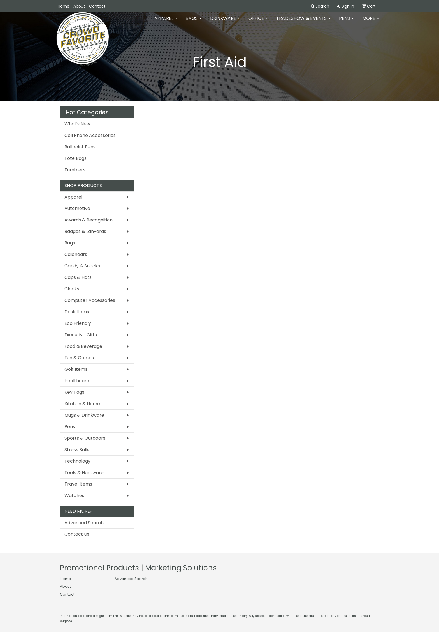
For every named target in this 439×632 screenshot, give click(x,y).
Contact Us (76, 534)
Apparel (165, 22)
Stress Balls (76, 449)
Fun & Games (79, 358)
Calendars (75, 254)
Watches (74, 495)
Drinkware (225, 22)
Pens (346, 22)
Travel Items (78, 484)
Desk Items (76, 312)
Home (63, 6)
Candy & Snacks (82, 266)
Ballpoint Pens (79, 147)
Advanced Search (84, 522)
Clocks (71, 289)
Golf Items (75, 369)
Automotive (77, 208)
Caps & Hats (78, 277)
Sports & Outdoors (84, 438)
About (79, 6)
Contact (97, 6)
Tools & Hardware (84, 472)
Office (258, 22)
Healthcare (76, 380)
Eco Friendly (77, 323)
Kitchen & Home (82, 403)
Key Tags (74, 392)
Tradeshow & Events (303, 22)
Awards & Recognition (88, 220)
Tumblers (74, 170)
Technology (77, 461)
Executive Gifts (80, 335)
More (370, 22)
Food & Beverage (83, 346)
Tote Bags (75, 158)
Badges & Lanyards (85, 231)
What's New (77, 124)
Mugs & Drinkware (84, 415)
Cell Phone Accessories (90, 135)
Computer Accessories (89, 300)
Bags (194, 22)
